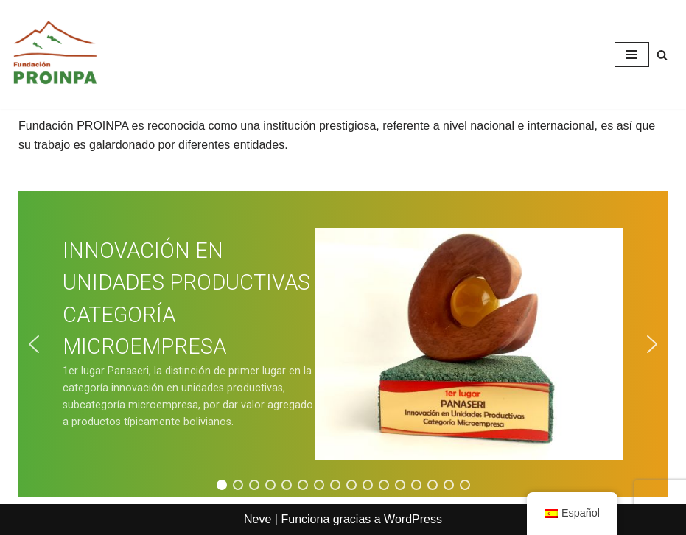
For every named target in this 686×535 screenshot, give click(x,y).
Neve (257, 519)
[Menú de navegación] (632, 54)
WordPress (413, 519)
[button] (34, 344)
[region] (343, 344)
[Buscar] (662, 54)
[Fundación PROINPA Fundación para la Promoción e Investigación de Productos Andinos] (55, 54)
